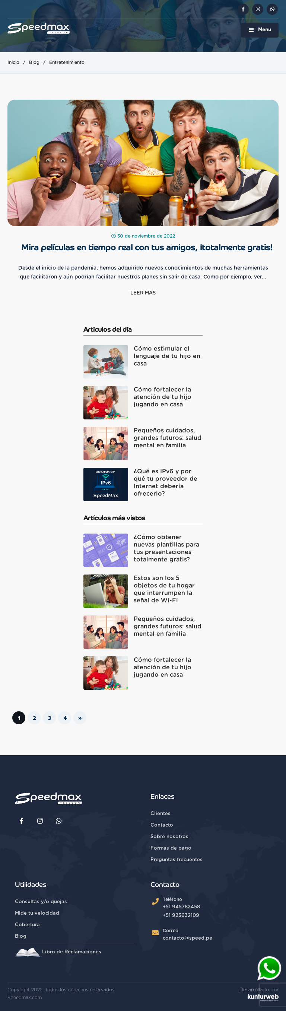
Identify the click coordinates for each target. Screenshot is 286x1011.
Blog (34, 62)
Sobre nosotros (169, 836)
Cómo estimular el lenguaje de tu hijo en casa (167, 356)
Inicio (13, 62)
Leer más (143, 293)
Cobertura (27, 925)
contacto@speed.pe (187, 938)
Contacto (161, 825)
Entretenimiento (67, 62)
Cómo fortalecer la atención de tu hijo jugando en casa (162, 397)
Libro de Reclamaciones (58, 952)
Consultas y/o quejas (41, 901)
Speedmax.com (24, 997)
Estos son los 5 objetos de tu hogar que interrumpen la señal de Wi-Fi (164, 589)
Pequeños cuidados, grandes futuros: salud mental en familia (167, 438)
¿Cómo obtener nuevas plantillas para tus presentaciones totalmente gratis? (166, 548)
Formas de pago (170, 848)
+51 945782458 (181, 907)
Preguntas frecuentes (176, 859)
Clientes (160, 813)
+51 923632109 (181, 915)
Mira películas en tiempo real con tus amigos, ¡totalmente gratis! (146, 247)
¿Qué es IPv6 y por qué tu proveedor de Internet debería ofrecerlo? (165, 483)
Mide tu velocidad (37, 913)
